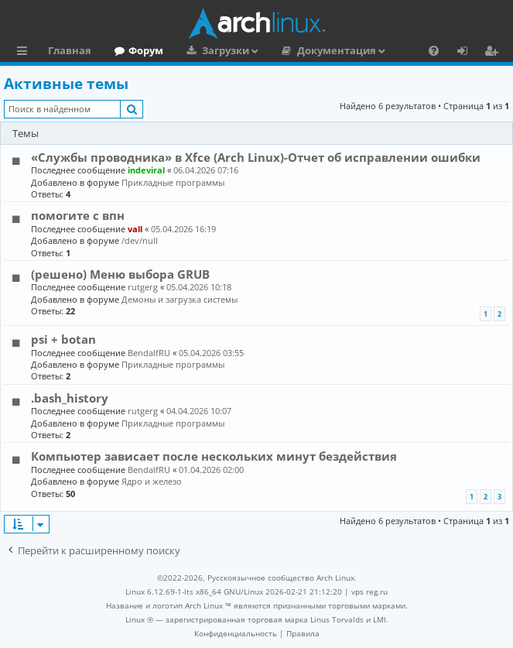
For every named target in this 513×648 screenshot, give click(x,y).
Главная (69, 50)
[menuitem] (434, 50)
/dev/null (139, 240)
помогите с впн (78, 215)
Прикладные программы (172, 182)
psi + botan (63, 339)
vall (135, 229)
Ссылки (25, 52)
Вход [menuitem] (467, 52)
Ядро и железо (151, 481)
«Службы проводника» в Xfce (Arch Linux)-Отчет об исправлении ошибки (256, 157)
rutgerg (143, 287)
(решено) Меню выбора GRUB (120, 274)
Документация (336, 50)
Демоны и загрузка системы (179, 299)
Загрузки (225, 50)
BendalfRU (149, 352)
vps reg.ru (369, 591)
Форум (145, 50)
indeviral (146, 170)
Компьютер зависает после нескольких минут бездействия (214, 456)
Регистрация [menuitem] (494, 52)
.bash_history (69, 398)
